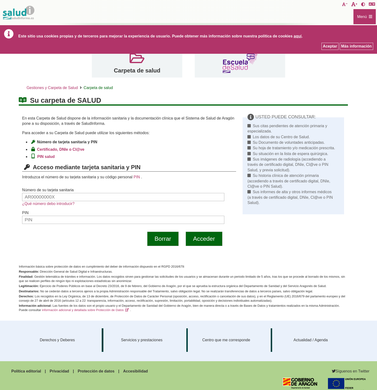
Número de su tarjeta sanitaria (48, 190)
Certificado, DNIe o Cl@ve (61, 149)
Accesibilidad (135, 371)
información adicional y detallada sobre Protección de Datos (83, 310)
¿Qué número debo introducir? (48, 204)
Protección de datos (96, 371)
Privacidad (59, 371)
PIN (136, 177)
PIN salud (47, 157)
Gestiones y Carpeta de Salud (52, 88)
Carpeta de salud (137, 70)
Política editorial (26, 371)
